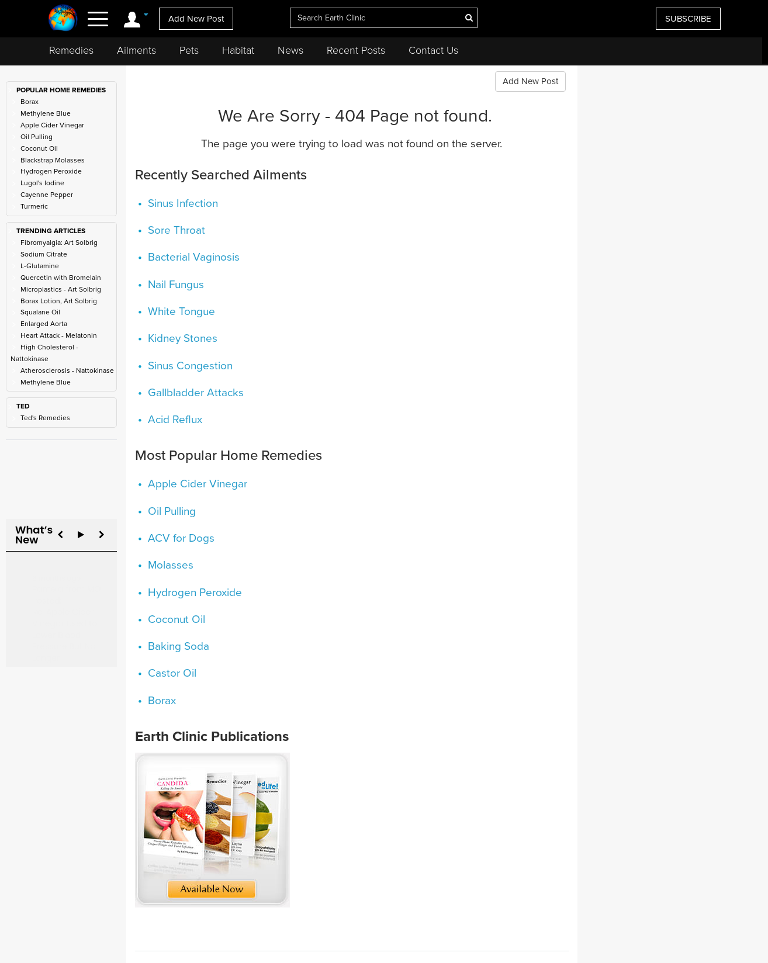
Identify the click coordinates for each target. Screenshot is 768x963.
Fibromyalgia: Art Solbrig (59, 242)
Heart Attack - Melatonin (58, 335)
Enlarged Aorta (43, 324)
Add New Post (196, 18)
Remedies (71, 50)
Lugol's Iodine (42, 183)
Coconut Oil (39, 148)
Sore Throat (176, 230)
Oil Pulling (36, 137)
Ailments (136, 50)
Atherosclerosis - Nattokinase (67, 370)
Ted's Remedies (45, 418)
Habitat (238, 50)
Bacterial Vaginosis (194, 257)
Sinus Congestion (190, 365)
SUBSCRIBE (688, 18)
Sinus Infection (183, 203)
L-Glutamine (39, 266)
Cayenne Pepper (46, 194)
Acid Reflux (175, 419)
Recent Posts (356, 50)
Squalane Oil (40, 312)
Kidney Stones (182, 338)
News (290, 50)
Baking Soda (178, 646)
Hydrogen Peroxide (51, 171)
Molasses (170, 565)
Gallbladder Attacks (196, 392)
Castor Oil (172, 673)
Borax (29, 102)
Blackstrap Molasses (52, 160)
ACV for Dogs (181, 538)
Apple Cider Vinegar (52, 125)
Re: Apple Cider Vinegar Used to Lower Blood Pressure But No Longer (64, 623)
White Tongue (181, 311)
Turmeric (34, 206)
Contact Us (433, 50)
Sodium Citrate (43, 254)
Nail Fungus (176, 284)
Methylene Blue (45, 113)
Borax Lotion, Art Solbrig (58, 301)
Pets (189, 50)
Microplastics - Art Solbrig (60, 289)
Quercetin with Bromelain (60, 277)
